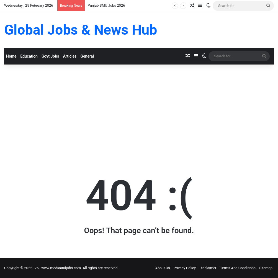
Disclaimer (207, 268)
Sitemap (265, 268)
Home (11, 56)
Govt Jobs (50, 56)
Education (28, 56)
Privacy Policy (185, 268)
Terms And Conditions (238, 268)
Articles (69, 56)
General (87, 56)
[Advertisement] (139, 111)
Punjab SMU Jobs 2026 (106, 5)
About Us (162, 268)
